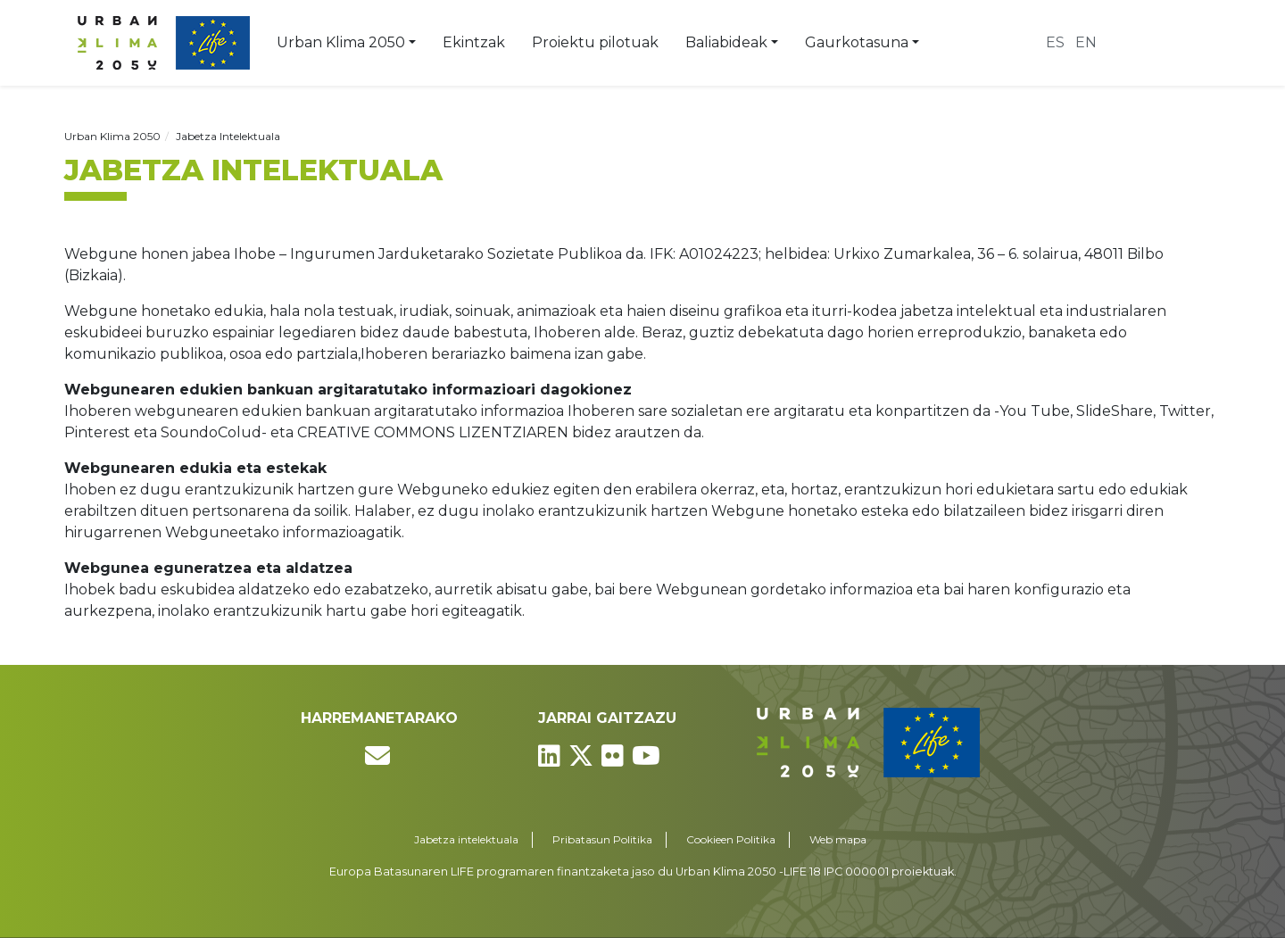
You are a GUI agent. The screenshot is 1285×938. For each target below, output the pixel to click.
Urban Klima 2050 (341, 42)
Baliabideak (726, 42)
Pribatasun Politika (602, 839)
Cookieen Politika (730, 839)
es (1055, 42)
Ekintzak (474, 42)
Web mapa (837, 839)
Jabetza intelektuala (466, 839)
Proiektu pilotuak (595, 42)
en (1086, 42)
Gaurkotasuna (856, 42)
